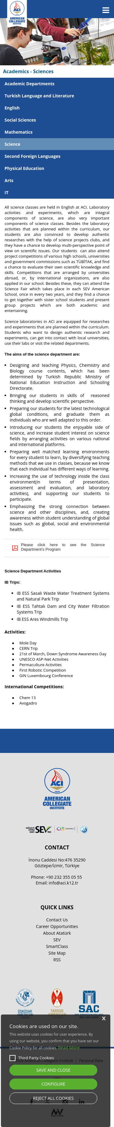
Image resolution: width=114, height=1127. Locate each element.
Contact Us (57, 920)
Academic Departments (29, 83)
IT (7, 192)
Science (12, 144)
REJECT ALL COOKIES (53, 1098)
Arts (9, 180)
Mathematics (19, 132)
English (12, 108)
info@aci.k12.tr (63, 883)
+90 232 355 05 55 (64, 877)
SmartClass (57, 946)
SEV (57, 940)
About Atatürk (57, 933)
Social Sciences (20, 120)
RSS (57, 960)
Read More (69, 1047)
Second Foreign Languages (32, 156)
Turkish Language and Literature (39, 96)
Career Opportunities (57, 926)
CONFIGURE (53, 1084)
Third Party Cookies (31, 1058)
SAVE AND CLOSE (53, 1070)
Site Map (57, 953)
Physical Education (24, 168)
